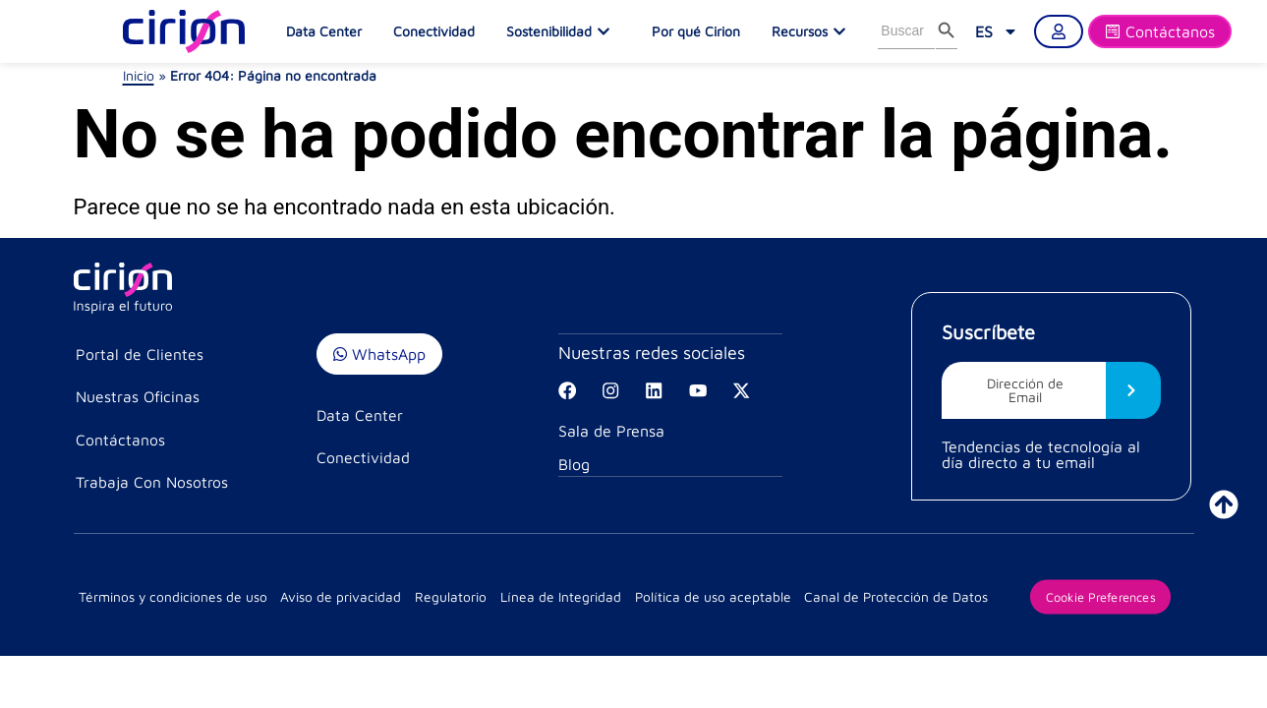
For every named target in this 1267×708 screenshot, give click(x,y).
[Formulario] (1160, 31)
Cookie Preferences (1084, 600)
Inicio (138, 75)
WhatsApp (379, 354)
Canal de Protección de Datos (880, 599)
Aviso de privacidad (338, 599)
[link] (996, 31)
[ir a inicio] (1223, 504)
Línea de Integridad (550, 599)
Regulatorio (445, 599)
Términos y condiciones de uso (173, 599)
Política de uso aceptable (699, 599)
